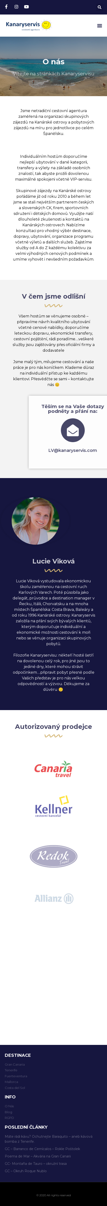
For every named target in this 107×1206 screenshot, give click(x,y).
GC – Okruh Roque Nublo (26, 1171)
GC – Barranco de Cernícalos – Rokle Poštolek (42, 1149)
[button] (99, 26)
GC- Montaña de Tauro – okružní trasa (36, 1164)
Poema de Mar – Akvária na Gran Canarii (38, 1156)
